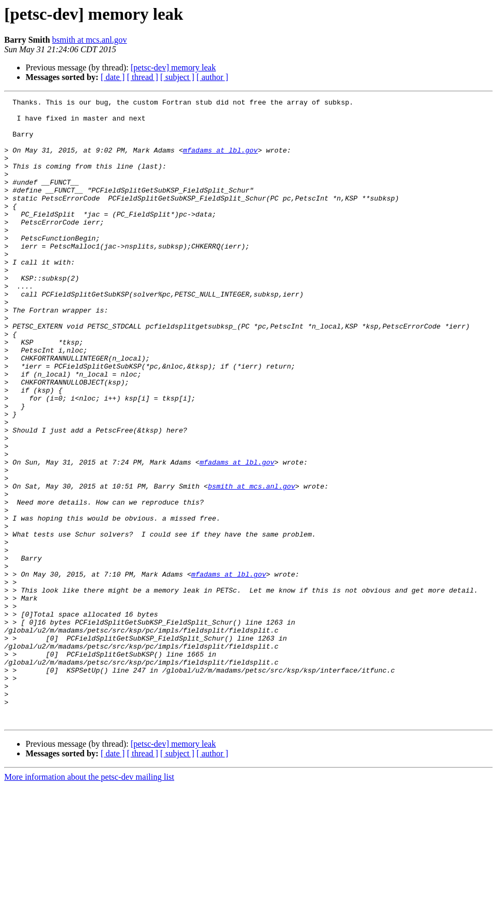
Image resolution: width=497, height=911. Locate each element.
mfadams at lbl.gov (220, 161)
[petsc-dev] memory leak (173, 67)
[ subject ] (177, 77)
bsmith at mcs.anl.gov (89, 39)
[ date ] (113, 77)
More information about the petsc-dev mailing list (89, 901)
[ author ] (213, 77)
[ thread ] (142, 77)
